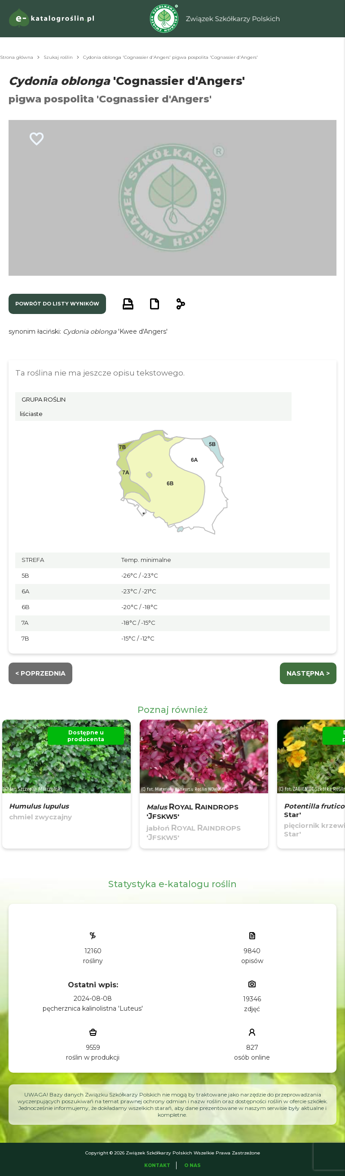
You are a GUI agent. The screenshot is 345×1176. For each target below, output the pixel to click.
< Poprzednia (40, 673)
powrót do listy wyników (57, 304)
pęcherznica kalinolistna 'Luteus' (93, 1008)
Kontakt (157, 1165)
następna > (308, 673)
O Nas (192, 1165)
